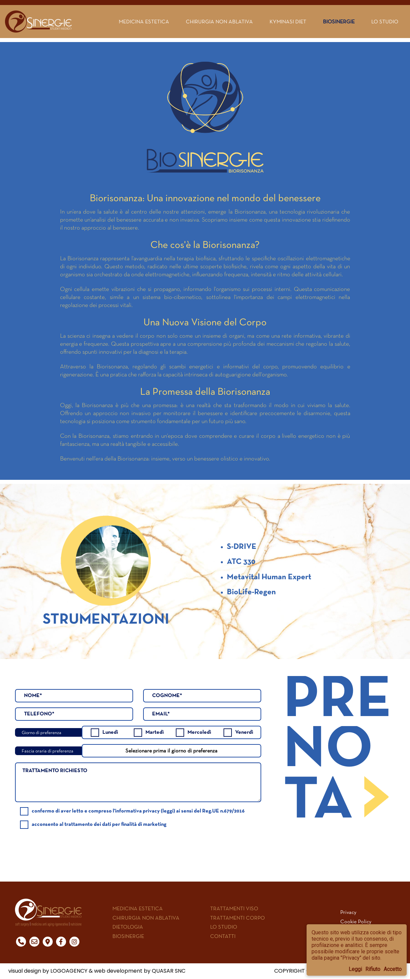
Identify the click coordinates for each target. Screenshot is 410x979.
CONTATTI (223, 936)
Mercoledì (193, 732)
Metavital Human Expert (269, 577)
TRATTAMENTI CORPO (237, 918)
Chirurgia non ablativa (219, 21)
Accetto (393, 969)
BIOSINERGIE (128, 936)
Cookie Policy (355, 921)
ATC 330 (241, 562)
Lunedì (104, 732)
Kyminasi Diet (288, 21)
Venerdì (238, 732)
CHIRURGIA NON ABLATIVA (145, 918)
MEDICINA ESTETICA (137, 908)
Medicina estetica (144, 21)
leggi (167, 811)
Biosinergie (339, 21)
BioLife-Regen (251, 592)
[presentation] (226, 843)
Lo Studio (384, 21)
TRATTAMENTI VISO (234, 908)
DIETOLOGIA (127, 927)
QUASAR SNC (168, 971)
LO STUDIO (223, 927)
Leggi (355, 969)
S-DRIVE (241, 547)
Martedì (149, 732)
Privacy (348, 912)
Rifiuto (372, 969)
